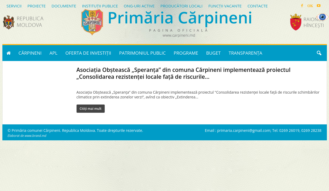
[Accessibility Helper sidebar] (322, 17)
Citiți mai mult (91, 108)
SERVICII (14, 5)
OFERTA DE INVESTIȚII (88, 53)
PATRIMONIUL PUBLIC (142, 53)
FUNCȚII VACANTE (225, 5)
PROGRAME (186, 53)
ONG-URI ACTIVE (139, 5)
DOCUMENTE (64, 5)
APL (53, 53)
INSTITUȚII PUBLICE (100, 5)
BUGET (213, 53)
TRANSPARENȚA (245, 53)
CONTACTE (257, 5)
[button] (319, 53)
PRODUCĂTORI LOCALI (181, 5)
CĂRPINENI (30, 53)
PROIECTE (36, 5)
